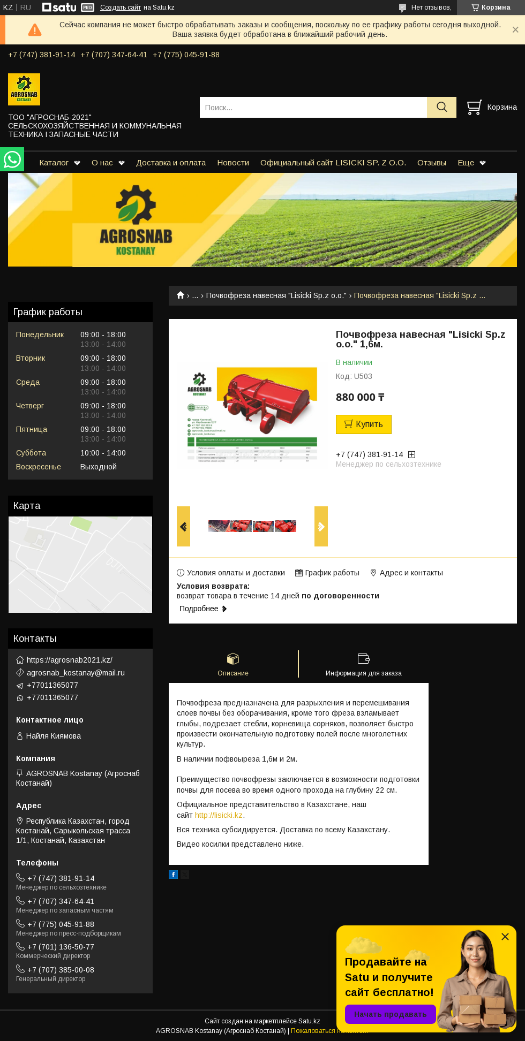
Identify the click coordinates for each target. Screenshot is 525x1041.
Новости (233, 162)
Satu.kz (309, 1021)
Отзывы (431, 162)
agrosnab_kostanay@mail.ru (76, 672)
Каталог (54, 162)
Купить (369, 424)
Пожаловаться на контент (330, 1031)
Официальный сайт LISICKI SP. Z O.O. (333, 162)
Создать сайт (120, 7)
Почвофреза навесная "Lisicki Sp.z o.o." (276, 295)
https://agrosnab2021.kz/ (69, 660)
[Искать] (441, 107)
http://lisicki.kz (219, 815)
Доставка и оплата (171, 162)
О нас (102, 162)
